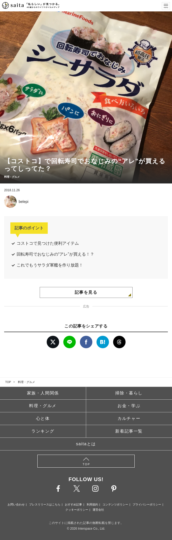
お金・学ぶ (129, 406)
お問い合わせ (16, 504)
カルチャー (129, 418)
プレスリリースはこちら (44, 504)
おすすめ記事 (73, 504)
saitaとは (86, 444)
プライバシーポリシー (147, 504)
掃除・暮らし (129, 393)
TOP (8, 382)
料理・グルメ (26, 382)
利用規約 (92, 504)
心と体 (43, 418)
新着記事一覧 (129, 431)
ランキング (42, 431)
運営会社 (98, 509)
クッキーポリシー (76, 509)
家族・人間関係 (43, 393)
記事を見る (86, 292)
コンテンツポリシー (115, 504)
